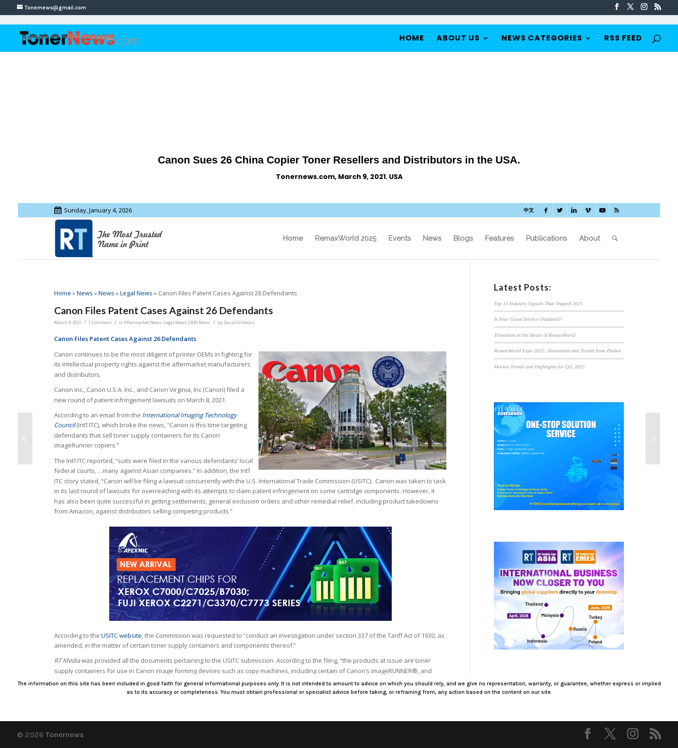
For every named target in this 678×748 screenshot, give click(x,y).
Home (411, 39)
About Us (458, 39)
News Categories (541, 39)
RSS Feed (623, 39)
